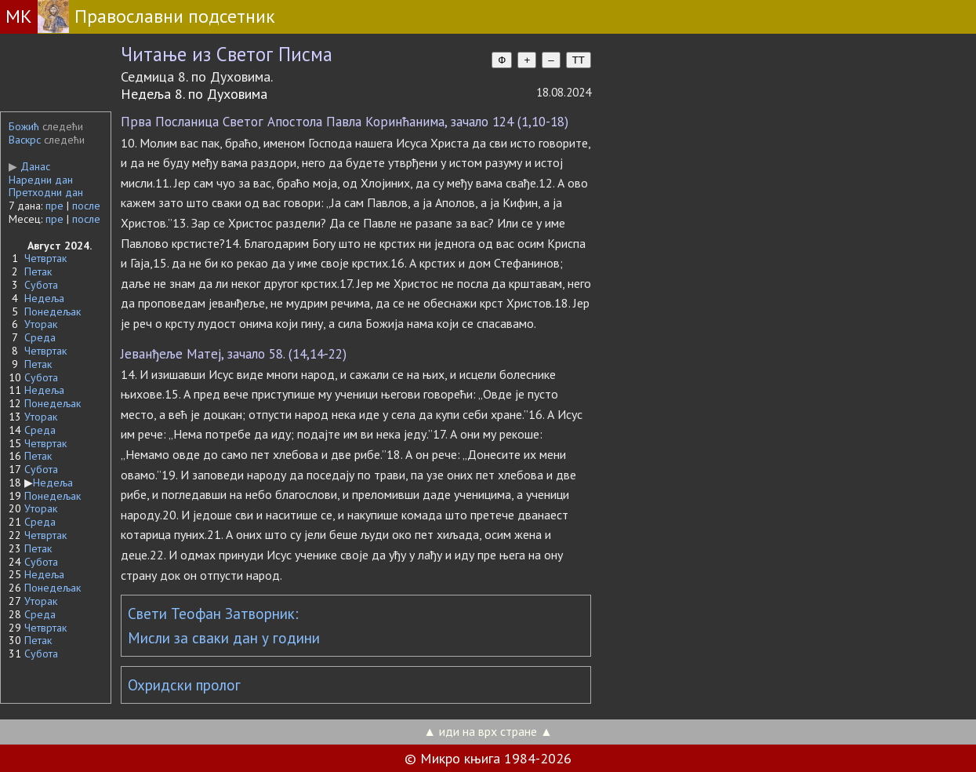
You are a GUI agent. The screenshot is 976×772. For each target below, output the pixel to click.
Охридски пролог (184, 685)
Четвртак (45, 258)
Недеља (44, 298)
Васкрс (25, 140)
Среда (40, 337)
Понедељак (52, 311)
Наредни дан (41, 180)
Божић (24, 126)
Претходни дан (46, 192)
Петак (38, 271)
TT (578, 60)
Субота (41, 285)
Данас (29, 166)
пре (54, 205)
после (86, 205)
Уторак (40, 324)
